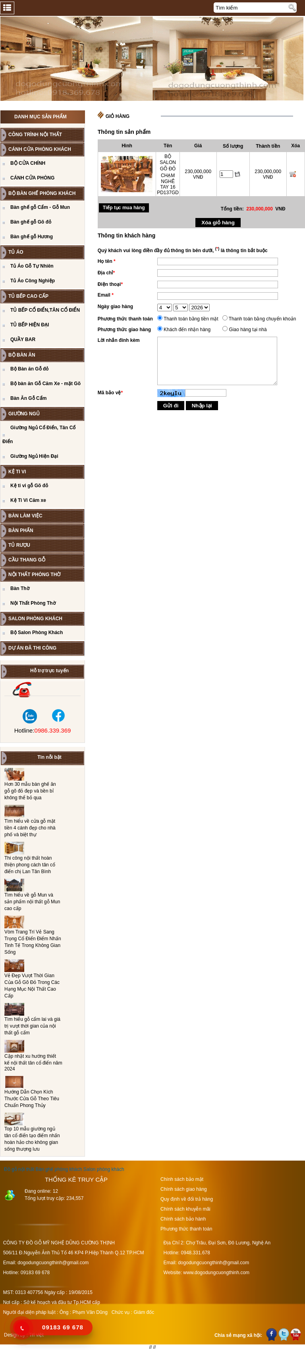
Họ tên (107, 261)
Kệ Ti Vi (17, 471)
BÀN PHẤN (20, 530)
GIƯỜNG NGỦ (24, 414)
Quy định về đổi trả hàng (186, 1199)
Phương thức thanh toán (125, 319)
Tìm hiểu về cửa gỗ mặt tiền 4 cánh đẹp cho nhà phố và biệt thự (30, 827)
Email (106, 295)
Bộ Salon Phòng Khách (36, 632)
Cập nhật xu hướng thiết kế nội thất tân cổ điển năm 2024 (33, 1062)
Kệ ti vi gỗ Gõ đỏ (29, 485)
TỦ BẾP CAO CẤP (28, 296)
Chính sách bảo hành (183, 1219)
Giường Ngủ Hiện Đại (34, 456)
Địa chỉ (106, 273)
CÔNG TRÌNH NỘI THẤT (35, 134)
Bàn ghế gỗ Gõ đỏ (30, 222)
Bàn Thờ (19, 588)
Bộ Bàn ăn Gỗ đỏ (29, 369)
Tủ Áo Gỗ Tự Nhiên (32, 266)
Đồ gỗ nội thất (19, 1169)
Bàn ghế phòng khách (58, 1169)
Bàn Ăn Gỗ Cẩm (28, 398)
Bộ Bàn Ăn (21, 355)
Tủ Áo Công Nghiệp (32, 281)
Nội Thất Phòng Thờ (34, 574)
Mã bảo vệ (110, 392)
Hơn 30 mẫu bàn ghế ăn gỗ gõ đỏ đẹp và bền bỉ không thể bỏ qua (30, 790)
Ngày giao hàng (115, 306)
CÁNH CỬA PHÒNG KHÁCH (39, 149)
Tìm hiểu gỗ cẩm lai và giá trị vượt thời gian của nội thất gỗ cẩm (32, 1026)
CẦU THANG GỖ (26, 560)
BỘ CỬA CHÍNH (27, 163)
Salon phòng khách (103, 1169)
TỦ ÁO (15, 252)
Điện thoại (110, 284)
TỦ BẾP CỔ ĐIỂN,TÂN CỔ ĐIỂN (45, 310)
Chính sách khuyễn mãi (185, 1209)
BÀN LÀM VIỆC (25, 516)
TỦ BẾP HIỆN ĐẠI (29, 325)
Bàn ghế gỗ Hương (31, 236)
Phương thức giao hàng (124, 329)
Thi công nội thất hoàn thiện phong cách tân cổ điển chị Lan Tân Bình (29, 864)
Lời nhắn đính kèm (119, 340)
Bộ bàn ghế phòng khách (41, 193)
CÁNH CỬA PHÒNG (32, 178)
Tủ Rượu (19, 545)
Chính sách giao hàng (183, 1189)
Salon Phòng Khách (35, 618)
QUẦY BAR (22, 339)
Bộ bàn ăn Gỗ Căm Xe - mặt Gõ (45, 383)
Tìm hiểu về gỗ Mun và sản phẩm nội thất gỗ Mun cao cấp (32, 901)
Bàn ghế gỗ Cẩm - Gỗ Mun (40, 207)
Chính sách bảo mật (181, 1179)
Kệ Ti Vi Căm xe (28, 500)
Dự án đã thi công (32, 648)
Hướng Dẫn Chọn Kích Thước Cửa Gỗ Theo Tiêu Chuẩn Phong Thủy (31, 1098)
